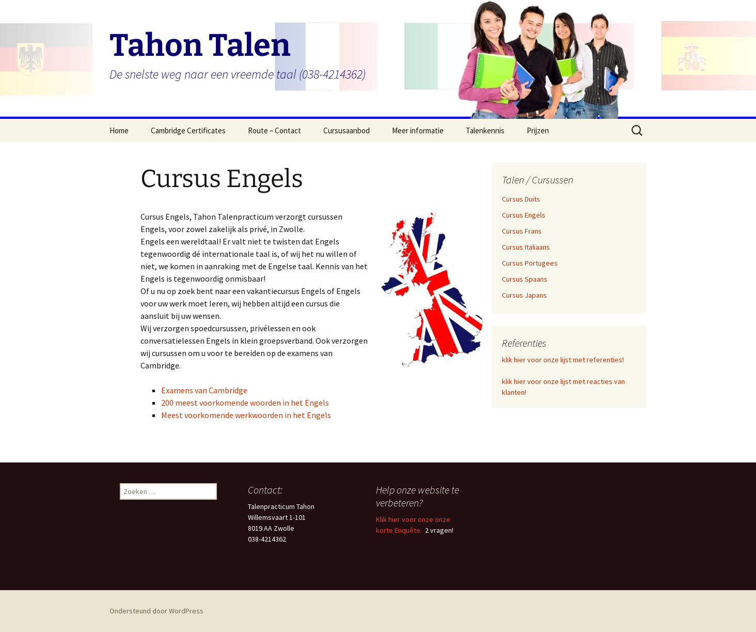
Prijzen (538, 130)
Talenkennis (485, 130)
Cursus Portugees (530, 263)
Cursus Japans (524, 295)
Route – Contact (274, 130)
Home (119, 130)
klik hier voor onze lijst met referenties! (563, 359)
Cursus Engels (523, 215)
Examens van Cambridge (204, 390)
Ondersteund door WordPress (156, 610)
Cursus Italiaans (526, 247)
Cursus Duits (521, 199)
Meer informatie (418, 130)
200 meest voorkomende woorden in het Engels (245, 402)
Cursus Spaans (524, 279)
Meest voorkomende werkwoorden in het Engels (246, 415)
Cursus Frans (522, 231)
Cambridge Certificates (188, 130)
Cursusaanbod (346, 130)
